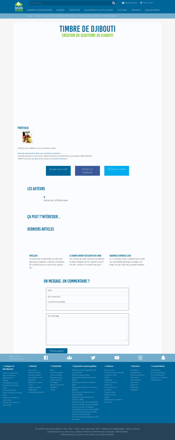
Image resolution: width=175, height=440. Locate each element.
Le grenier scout (110, 375)
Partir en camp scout (10, 373)
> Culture (108, 366)
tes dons (35, 158)
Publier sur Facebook (87, 171)
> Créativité (55, 366)
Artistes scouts (110, 394)
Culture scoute (109, 392)
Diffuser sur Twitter (116, 169)
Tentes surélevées (10, 390)
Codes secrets (55, 380)
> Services (135, 366)
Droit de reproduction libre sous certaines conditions (39, 153)
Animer (60, 10)
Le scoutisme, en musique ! (110, 388)
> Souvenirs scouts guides (84, 366)
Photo (52, 370)
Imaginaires (32, 390)
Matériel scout (8, 378)
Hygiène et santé (34, 387)
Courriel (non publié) (56, 301)
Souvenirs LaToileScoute (81, 414)
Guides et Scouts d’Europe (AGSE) (84, 402)
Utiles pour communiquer (135, 378)
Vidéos (107, 397)
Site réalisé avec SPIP (90, 428)
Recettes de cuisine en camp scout (11, 403)
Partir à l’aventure (9, 375)
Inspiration (108, 380)
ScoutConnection (59, 158)
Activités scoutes (34, 375)
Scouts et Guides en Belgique (83, 407)
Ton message (53, 316)
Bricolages (54, 382)
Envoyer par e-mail (58, 169)
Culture (122, 10)
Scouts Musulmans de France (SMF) (85, 409)
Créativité (74, 10)
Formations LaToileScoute (135, 371)
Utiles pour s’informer (134, 383)
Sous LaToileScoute (158, 372)
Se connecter (54, 296)
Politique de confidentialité (113, 428)
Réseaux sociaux (56, 377)
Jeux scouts (32, 370)
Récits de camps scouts (81, 375)
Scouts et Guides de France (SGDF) (85, 404)
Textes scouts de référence (110, 383)
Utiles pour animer (137, 375)
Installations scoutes (10, 383)
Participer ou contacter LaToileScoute (159, 378)
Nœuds (5, 380)
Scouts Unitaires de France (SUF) (84, 412)
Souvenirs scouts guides (98, 10)
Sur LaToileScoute (157, 375)
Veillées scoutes (34, 372)
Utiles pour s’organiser (134, 388)
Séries (106, 377)
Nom (50, 290)
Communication (56, 375)
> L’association (158, 366)
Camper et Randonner (39, 10)
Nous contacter (133, 428)
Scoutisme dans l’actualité (114, 372)
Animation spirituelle (36, 392)
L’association (152, 10)
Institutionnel (156, 370)
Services (136, 10)
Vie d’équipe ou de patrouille (35, 378)
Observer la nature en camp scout (11, 398)
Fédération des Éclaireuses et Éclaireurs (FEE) (83, 398)
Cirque (52, 390)
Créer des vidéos (56, 372)
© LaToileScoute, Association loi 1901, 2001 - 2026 (57, 428)
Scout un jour (109, 370)
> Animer (32, 366)
